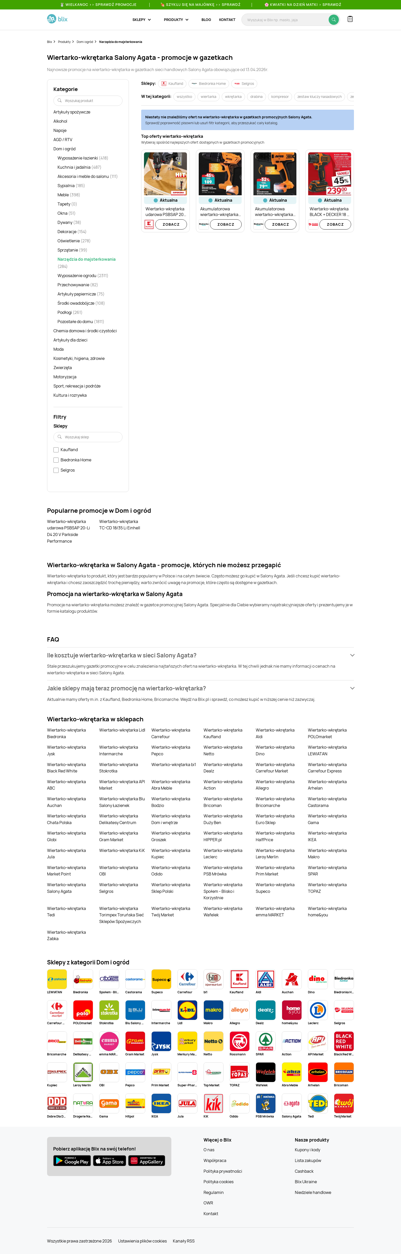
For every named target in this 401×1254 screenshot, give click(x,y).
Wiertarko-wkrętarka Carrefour (170, 733)
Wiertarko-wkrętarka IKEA (327, 836)
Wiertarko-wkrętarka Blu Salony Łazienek (122, 802)
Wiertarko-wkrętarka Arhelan (327, 785)
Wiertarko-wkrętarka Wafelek (223, 912)
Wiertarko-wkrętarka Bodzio (170, 802)
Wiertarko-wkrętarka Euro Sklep (275, 819)
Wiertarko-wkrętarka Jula (66, 854)
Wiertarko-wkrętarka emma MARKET (275, 912)
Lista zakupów (308, 1160)
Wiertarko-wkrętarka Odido (170, 871)
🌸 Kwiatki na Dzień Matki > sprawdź (302, 4)
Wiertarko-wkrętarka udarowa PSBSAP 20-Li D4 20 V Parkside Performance (68, 531)
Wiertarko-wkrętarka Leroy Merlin (275, 854)
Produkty (64, 42)
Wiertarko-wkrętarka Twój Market (170, 912)
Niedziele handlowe (313, 1192)
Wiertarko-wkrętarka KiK (122, 850)
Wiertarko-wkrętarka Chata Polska (66, 819)
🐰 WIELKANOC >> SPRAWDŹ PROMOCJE (98, 4)
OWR (208, 1203)
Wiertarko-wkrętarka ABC (66, 785)
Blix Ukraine (306, 1181)
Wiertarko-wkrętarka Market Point (66, 871)
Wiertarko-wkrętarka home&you (327, 912)
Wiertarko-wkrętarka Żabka (66, 935)
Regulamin (214, 1192)
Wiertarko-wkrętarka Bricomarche (275, 802)
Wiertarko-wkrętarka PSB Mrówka (223, 871)
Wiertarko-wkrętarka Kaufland (223, 733)
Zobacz (171, 224)
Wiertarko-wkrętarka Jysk (66, 750)
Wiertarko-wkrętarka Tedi (66, 912)
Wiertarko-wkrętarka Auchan (66, 802)
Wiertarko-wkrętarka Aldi (275, 733)
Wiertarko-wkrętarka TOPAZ (327, 888)
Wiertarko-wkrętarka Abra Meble (170, 785)
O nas (209, 1150)
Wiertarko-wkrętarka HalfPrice (275, 836)
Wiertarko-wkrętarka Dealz (223, 768)
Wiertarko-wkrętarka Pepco (170, 750)
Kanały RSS (184, 1241)
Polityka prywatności (223, 1171)
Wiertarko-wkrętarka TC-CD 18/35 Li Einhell (119, 525)
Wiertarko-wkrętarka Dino (275, 750)
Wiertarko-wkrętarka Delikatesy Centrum (118, 819)
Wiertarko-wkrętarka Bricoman (223, 802)
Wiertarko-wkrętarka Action (223, 785)
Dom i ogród (85, 42)
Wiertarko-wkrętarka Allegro (275, 785)
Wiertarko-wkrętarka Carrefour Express (327, 768)
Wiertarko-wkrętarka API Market (122, 785)
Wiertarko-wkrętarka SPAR (327, 871)
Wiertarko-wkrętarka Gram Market (118, 836)
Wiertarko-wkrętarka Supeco (275, 888)
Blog (206, 19)
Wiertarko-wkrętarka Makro (327, 854)
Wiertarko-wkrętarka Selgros (118, 888)
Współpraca (215, 1160)
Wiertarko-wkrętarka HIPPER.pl (223, 836)
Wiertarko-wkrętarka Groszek (170, 836)
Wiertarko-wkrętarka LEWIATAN (327, 750)
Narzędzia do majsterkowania (120, 42)
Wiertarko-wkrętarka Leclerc (223, 854)
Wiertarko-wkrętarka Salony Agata (66, 888)
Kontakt (227, 19)
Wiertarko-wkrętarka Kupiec (170, 854)
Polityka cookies (218, 1181)
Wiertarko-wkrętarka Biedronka (66, 733)
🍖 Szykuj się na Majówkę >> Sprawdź (200, 4)
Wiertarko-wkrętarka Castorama (327, 802)
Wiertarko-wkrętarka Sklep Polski (170, 888)
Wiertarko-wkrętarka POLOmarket (327, 733)
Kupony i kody (307, 1150)
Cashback (304, 1171)
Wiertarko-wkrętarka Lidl (122, 730)
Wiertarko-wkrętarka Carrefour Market (275, 768)
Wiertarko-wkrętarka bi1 (173, 764)
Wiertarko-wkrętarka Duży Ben (223, 819)
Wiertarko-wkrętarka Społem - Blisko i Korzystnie (223, 891)
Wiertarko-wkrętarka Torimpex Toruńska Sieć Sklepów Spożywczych (121, 915)
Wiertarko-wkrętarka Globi (66, 836)
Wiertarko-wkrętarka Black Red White (66, 768)
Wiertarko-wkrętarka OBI (118, 871)
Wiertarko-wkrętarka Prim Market (275, 871)
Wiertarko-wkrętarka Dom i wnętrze (170, 819)
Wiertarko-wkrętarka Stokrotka (118, 768)
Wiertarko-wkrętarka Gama (327, 819)
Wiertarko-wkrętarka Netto (223, 750)
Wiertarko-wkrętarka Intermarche (118, 750)
